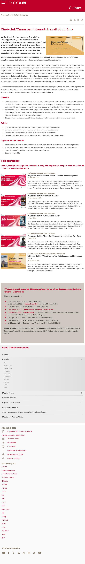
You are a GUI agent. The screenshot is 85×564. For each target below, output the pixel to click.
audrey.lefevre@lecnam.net (50, 166)
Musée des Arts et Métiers (13, 417)
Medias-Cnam (8, 393)
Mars (5, 385)
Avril (5, 387)
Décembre (7, 377)
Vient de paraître (9, 398)
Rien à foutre (29, 312)
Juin (5, 363)
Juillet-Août (8, 366)
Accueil (5, 354)
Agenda (25, 15)
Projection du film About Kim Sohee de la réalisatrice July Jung (54, 236)
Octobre (7, 371)
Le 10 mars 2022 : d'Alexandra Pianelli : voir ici (31, 309)
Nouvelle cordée (31, 304)
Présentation (6, 15)
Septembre (8, 368)
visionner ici (18, 292)
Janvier (6, 379)
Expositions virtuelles (11, 403)
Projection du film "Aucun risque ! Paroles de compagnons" (52, 176)
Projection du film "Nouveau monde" (42, 196)
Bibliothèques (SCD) (10, 407)
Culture (16, 15)
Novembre (7, 374)
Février (6, 382)
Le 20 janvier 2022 (14, 312)
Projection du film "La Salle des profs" (43, 216)
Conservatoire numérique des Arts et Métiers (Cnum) (24, 412)
